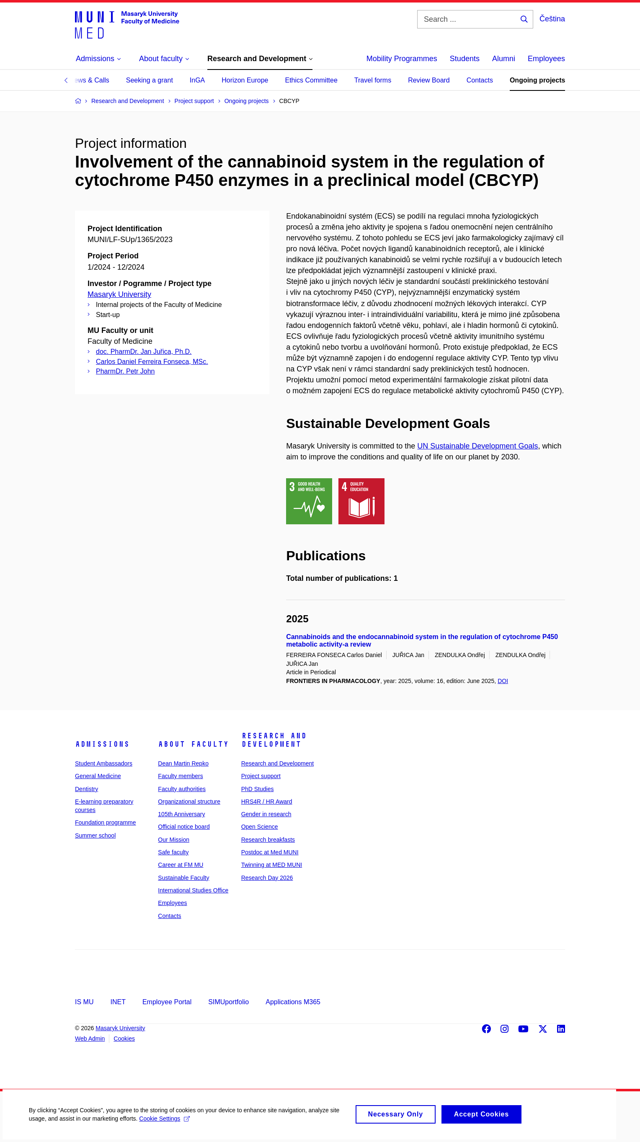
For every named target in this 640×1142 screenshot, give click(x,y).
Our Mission (173, 839)
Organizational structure (189, 801)
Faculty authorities (182, 789)
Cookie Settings (165, 1124)
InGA (197, 80)
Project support (261, 776)
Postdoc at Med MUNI (270, 852)
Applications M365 (293, 1001)
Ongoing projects (537, 80)
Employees (546, 58)
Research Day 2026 (267, 877)
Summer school (95, 835)
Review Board (429, 80)
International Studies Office (193, 890)
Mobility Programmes (401, 58)
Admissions (102, 744)
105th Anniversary (181, 814)
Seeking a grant (149, 80)
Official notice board (183, 826)
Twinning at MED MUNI (271, 864)
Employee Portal (166, 1001)
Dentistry (86, 789)
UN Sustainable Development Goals (477, 446)
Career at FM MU (180, 864)
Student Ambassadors (103, 763)
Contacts (480, 80)
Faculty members (180, 776)
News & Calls (89, 80)
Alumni (503, 58)
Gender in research (266, 814)
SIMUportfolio (228, 1001)
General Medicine (98, 776)
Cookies (124, 1038)
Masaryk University (119, 294)
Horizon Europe (245, 80)
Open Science (259, 826)
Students (465, 58)
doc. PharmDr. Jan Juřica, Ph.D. (144, 351)
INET (117, 1001)
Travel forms (372, 80)
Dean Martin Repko (183, 763)
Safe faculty (173, 852)
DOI (503, 681)
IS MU (84, 1001)
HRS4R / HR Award (266, 801)
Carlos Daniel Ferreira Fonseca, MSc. (152, 361)
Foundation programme (105, 822)
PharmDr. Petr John (125, 371)
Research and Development (274, 740)
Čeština (552, 19)
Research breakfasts (268, 839)
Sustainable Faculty (183, 877)
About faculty (193, 744)
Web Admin (90, 1038)
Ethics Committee (311, 80)
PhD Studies (257, 789)
